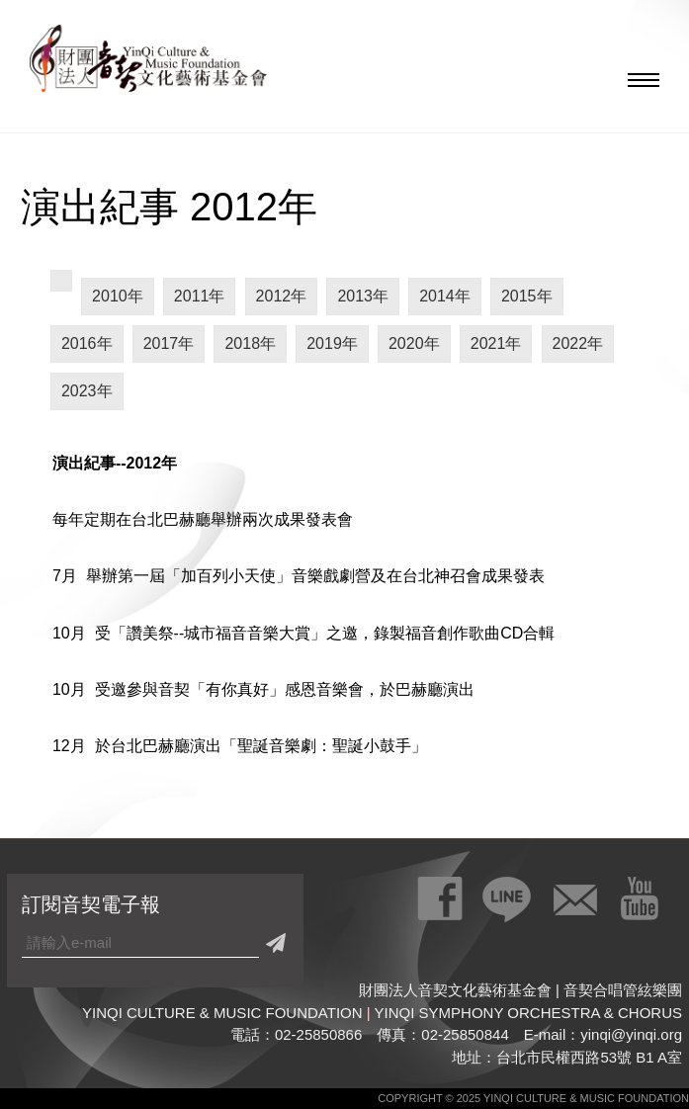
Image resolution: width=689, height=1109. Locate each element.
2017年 (169, 343)
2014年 (445, 296)
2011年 (199, 296)
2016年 (87, 343)
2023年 (87, 391)
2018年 (250, 343)
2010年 (117, 296)
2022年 (578, 343)
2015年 (527, 296)
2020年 (414, 343)
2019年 (332, 343)
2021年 (496, 343)
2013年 (362, 296)
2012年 (281, 296)
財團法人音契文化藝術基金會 (148, 64)
